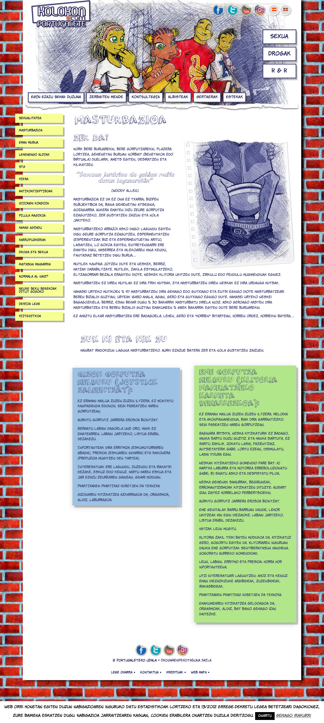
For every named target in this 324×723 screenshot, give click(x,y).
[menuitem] (274, 6)
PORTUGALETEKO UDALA (137, 660)
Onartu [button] (265, 716)
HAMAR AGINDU (30, 227)
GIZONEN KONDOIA (34, 203)
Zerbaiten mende (106, 97)
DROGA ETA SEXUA (33, 252)
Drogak (279, 54)
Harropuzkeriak (32, 240)
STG (22, 167)
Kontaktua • (150, 672)
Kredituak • (176, 672)
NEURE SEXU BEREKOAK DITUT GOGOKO (38, 290)
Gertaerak (207, 97)
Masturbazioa (30, 130)
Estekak (234, 97)
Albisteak (178, 97)
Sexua (279, 36)
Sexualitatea (30, 118)
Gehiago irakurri (293, 716)
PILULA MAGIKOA (32, 215)
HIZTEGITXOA (30, 316)
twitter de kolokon (232, 10)
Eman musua (28, 142)
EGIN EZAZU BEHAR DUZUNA (56, 97)
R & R (279, 71)
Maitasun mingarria (35, 264)
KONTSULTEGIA (146, 97)
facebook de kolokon (218, 10)
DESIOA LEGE (29, 304)
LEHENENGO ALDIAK (34, 154)
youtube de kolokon (246, 10)
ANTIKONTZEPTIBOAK (36, 191)
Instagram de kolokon (260, 10)
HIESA (23, 179)
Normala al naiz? (33, 276)
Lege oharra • (123, 672)
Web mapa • (200, 672)
